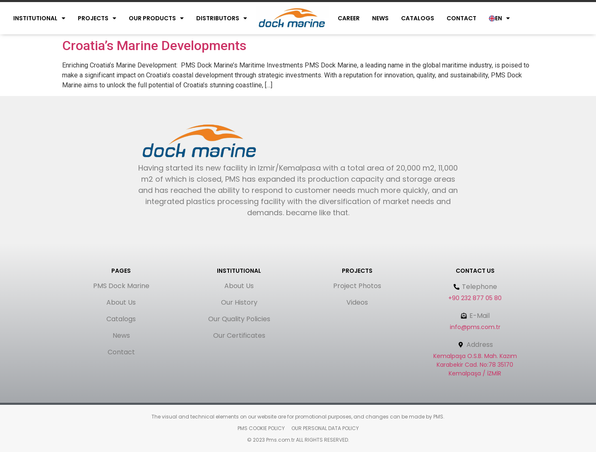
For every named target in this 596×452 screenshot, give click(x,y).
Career (349, 18)
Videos (357, 302)
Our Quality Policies (239, 319)
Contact (461, 18)
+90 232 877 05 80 (475, 298)
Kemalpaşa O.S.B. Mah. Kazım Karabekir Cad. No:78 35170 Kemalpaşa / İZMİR (475, 364)
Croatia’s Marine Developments (154, 45)
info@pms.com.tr (475, 327)
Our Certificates (239, 335)
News (380, 18)
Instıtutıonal (39, 18)
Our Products (156, 18)
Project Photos (357, 286)
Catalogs (417, 18)
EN (499, 18)
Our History (239, 302)
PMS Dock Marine (121, 286)
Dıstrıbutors (221, 18)
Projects (97, 18)
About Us (121, 302)
